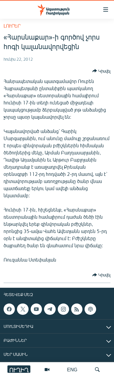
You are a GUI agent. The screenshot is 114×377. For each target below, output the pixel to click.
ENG (72, 369)
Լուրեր (12, 26)
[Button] (101, 70)
